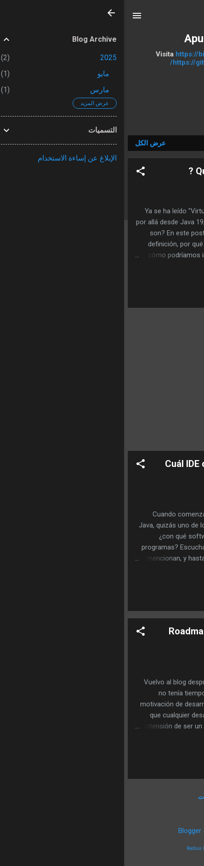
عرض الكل (26, 143)
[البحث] (191, 19)
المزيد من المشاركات (102, 796)
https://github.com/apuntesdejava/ (102, 62)
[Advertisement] (102, 379)
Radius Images (78, 848)
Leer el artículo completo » (138, 296)
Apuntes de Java (102, 38)
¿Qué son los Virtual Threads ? (128, 171)
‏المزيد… (102, 107)
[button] (16, 173)
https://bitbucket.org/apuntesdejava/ (110, 54)
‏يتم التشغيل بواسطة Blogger (102, 831)
